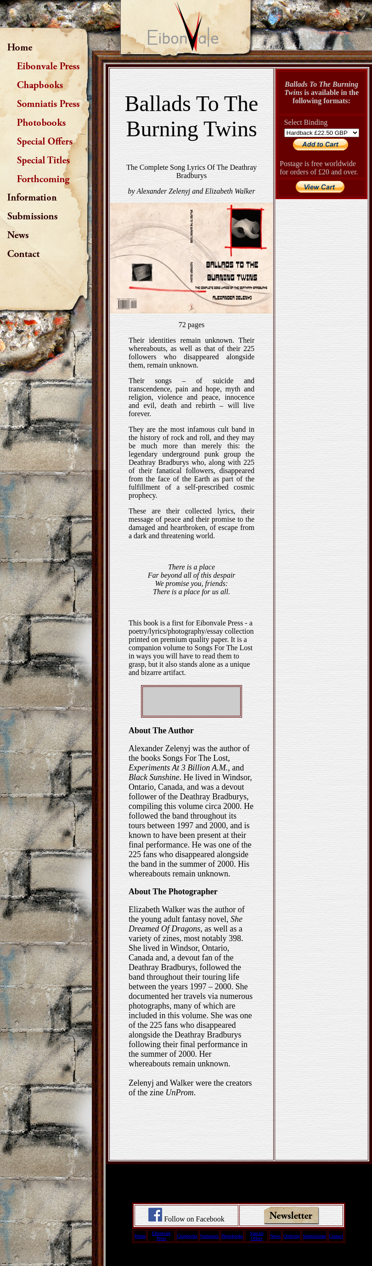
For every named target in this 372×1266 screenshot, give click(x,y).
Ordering (291, 1235)
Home (140, 1235)
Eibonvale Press (161, 1236)
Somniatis (209, 1235)
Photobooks (232, 1235)
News (275, 1235)
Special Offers (256, 1236)
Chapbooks (187, 1235)
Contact (336, 1235)
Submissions (314, 1235)
